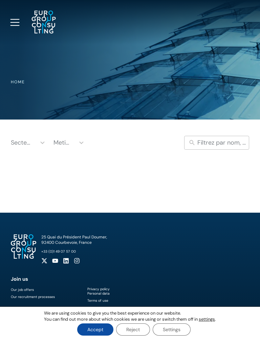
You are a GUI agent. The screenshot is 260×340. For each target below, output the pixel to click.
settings (207, 319)
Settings (171, 329)
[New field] (221, 142)
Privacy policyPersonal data (98, 291)
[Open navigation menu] (15, 22)
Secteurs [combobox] (22, 143)
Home (18, 82)
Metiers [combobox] (62, 143)
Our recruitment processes (33, 297)
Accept (95, 329)
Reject (133, 329)
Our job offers (22, 290)
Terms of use (97, 300)
